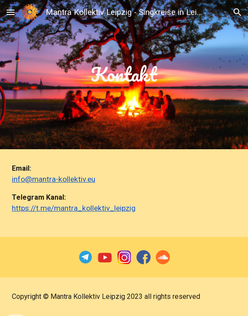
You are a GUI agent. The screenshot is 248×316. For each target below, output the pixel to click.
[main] (124, 74)
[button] (10, 12)
